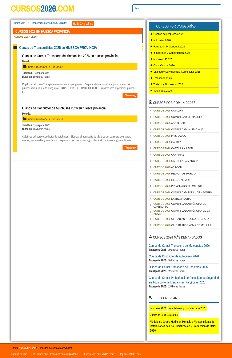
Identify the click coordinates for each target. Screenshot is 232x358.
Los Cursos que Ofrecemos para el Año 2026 (54, 354)
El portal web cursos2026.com (98, 354)
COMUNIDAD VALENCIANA (178, 129)
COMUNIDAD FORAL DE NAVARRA (183, 192)
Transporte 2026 (162, 78)
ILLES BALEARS (172, 179)
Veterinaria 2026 (162, 90)
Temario (130, 95)
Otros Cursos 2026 (164, 65)
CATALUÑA (168, 110)
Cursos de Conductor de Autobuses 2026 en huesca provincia (64, 108)
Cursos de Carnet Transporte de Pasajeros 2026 (178, 267)
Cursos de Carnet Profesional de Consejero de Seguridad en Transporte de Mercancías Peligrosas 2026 (184, 280)
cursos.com (42, 8)
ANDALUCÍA (169, 123)
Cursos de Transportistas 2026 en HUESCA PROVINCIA (58, 47)
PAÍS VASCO (169, 135)
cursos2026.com (27, 348)
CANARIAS (168, 154)
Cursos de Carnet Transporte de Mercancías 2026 (179, 245)
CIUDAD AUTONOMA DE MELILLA (182, 225)
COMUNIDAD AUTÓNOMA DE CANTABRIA (179, 205)
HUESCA (26, 36)
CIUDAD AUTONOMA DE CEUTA (181, 219)
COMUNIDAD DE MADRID (177, 116)
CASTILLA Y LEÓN (173, 148)
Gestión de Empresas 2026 (168, 34)
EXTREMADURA (172, 198)
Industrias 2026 (162, 40)
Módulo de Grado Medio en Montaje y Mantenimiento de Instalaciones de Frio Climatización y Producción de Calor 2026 (183, 326)
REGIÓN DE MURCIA (174, 173)
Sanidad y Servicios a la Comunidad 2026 (176, 71)
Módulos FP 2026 (163, 59)
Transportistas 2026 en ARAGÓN (49, 23)
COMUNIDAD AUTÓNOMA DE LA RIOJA (181, 212)
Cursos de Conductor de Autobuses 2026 (174, 256)
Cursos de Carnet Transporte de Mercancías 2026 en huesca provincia (70, 55)
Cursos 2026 (19, 23)
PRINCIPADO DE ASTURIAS (178, 186)
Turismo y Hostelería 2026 (168, 84)
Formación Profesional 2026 (169, 46)
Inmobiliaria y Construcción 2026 (171, 52)
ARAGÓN (167, 167)
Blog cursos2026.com (130, 354)
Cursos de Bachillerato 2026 (164, 315)
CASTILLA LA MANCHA (175, 161)
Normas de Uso (19, 354)
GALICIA (167, 142)
